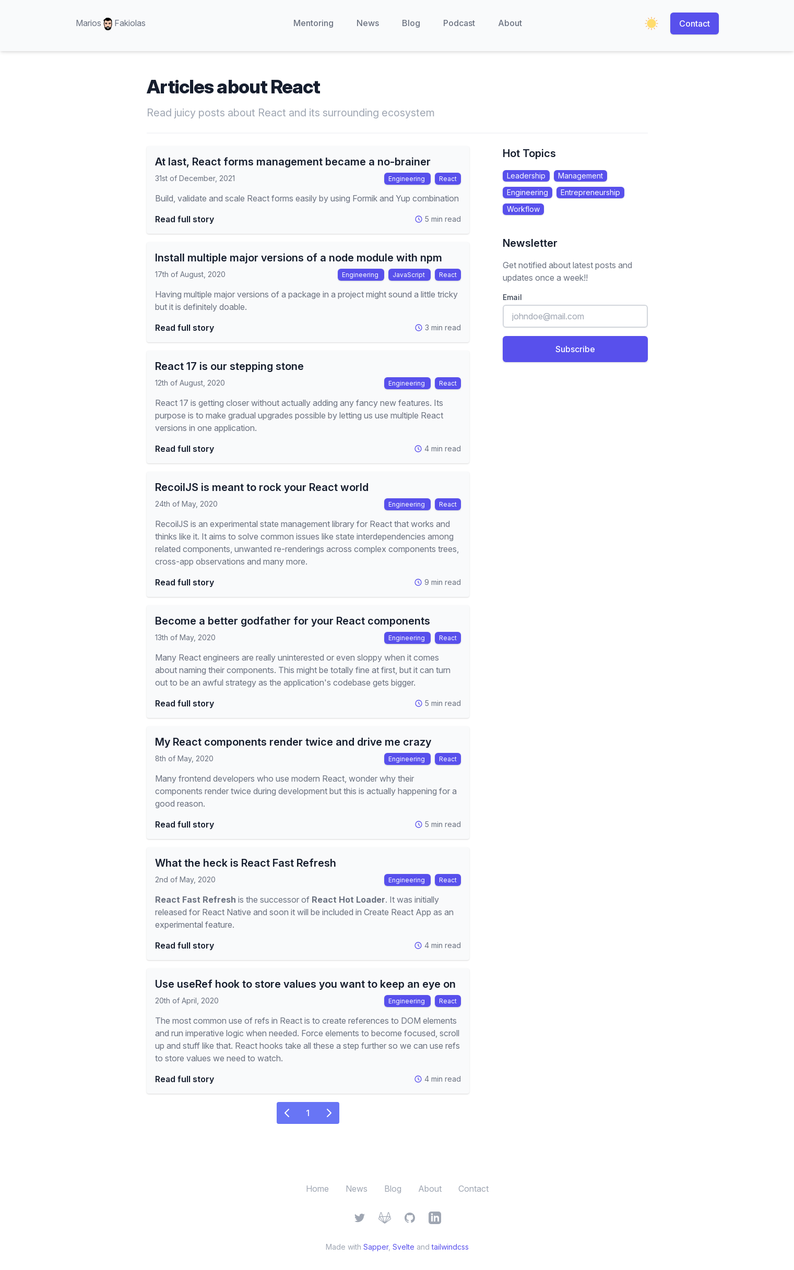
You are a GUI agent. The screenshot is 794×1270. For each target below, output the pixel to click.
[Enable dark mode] (651, 23)
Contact (694, 23)
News (368, 23)
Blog (411, 23)
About (510, 23)
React (448, 179)
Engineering (407, 179)
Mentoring (313, 23)
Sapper (375, 1246)
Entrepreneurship (590, 192)
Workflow (523, 209)
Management (580, 175)
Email (512, 297)
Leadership (526, 175)
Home (317, 1188)
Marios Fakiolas (111, 24)
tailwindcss (450, 1246)
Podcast (459, 23)
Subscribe (575, 349)
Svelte (403, 1246)
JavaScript (409, 275)
